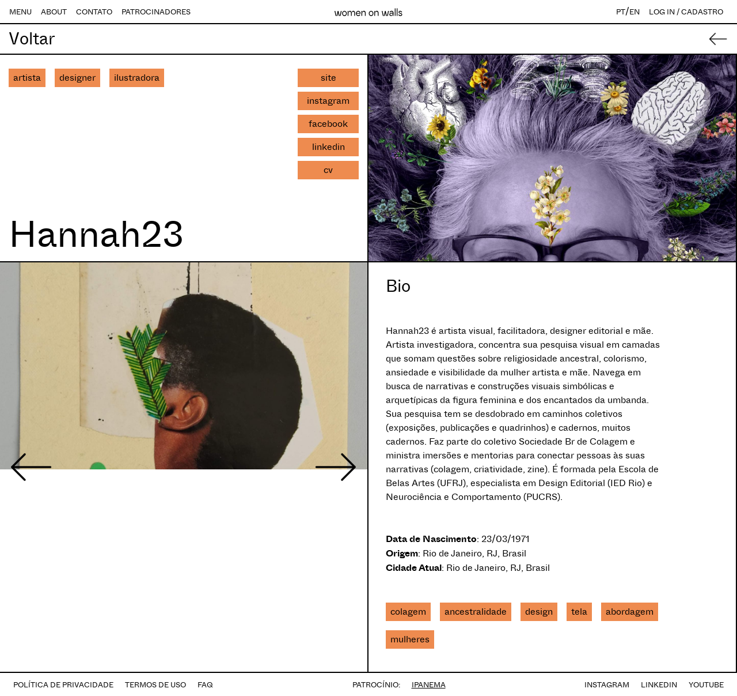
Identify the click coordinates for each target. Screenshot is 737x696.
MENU (20, 12)
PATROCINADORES (156, 12)
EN (634, 12)
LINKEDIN (659, 685)
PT (620, 12)
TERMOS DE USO (155, 685)
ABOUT (54, 12)
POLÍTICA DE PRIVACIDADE (63, 685)
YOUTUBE (706, 685)
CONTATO (94, 12)
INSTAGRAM (606, 685)
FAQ (205, 685)
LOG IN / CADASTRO (686, 12)
